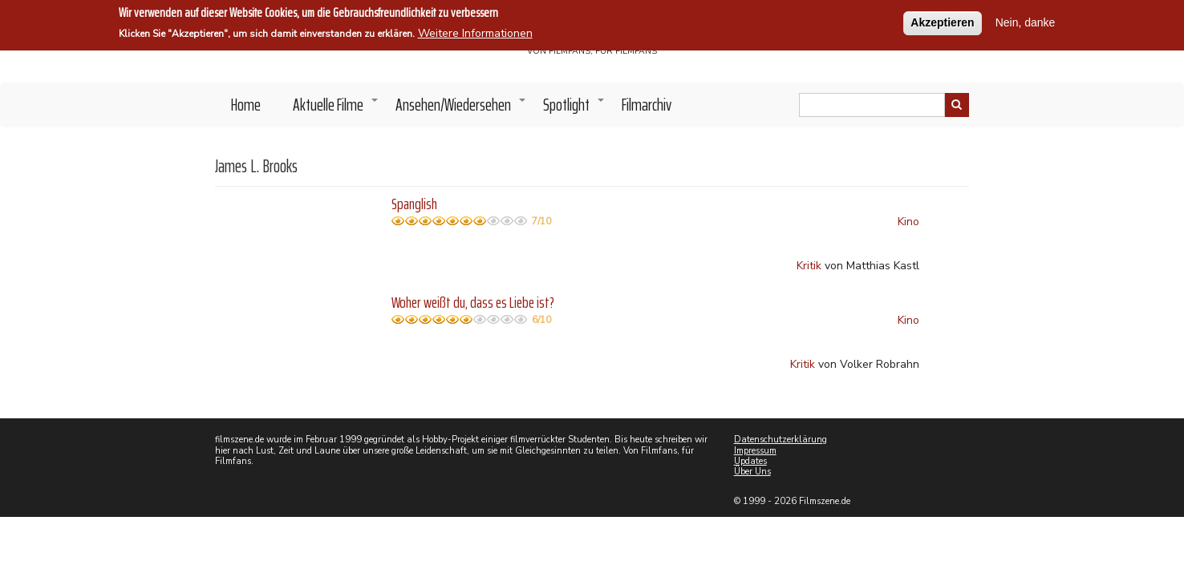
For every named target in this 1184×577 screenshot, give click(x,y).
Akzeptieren (942, 21)
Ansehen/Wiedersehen (461, 109)
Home (246, 104)
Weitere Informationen (475, 32)
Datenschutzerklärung (780, 440)
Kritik (809, 265)
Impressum (755, 451)
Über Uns (752, 472)
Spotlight (574, 109)
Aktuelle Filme (336, 109)
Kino (908, 221)
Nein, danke (1025, 21)
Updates (750, 461)
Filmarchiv (646, 104)
